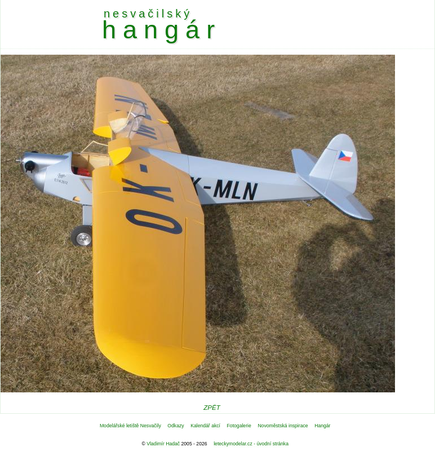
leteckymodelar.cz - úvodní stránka (251, 443)
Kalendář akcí (205, 425)
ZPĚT (211, 407)
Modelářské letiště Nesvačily (130, 425)
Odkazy (175, 425)
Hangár (322, 425)
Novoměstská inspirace (283, 425)
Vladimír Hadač (163, 443)
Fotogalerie (239, 425)
